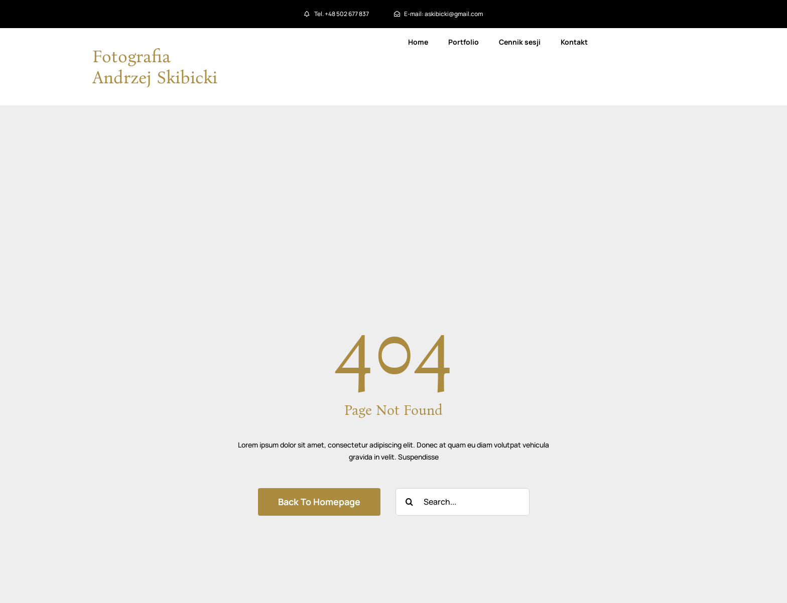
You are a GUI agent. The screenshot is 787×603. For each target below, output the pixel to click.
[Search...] (463, 502)
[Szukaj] (409, 502)
